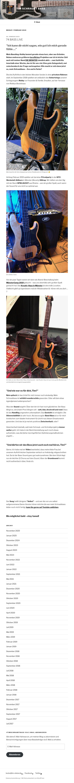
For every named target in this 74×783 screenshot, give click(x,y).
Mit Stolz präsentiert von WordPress (32, 778)
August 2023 (11, 550)
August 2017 (11, 719)
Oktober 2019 (12, 622)
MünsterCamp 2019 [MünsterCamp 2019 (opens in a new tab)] (15, 283)
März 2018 (10, 685)
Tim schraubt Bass (31, 8)
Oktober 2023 (12, 545)
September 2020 (13, 603)
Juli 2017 (9, 724)
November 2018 (13, 656)
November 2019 (13, 618)
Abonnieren (14, 754)
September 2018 (13, 666)
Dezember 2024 (13, 540)
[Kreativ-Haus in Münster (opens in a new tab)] (32, 286)
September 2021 (13, 574)
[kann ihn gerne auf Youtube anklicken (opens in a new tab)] (42, 507)
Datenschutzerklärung (13, 778)
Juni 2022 (10, 565)
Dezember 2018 (12, 651)
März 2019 (10, 637)
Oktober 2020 (12, 598)
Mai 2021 (10, 579)
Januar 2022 (11, 569)
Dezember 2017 (12, 700)
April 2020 (10, 613)
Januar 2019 (11, 646)
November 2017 (13, 704)
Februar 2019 (11, 642)
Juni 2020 (10, 608)
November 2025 (13, 531)
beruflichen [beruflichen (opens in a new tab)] (35, 57)
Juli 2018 (9, 671)
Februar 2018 (11, 690)
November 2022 (13, 560)
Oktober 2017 (12, 709)
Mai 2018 (10, 675)
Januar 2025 (11, 536)
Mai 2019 (10, 632)
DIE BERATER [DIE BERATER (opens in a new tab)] (31, 60)
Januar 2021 (11, 584)
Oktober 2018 (12, 661)
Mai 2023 (10, 555)
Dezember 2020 (13, 589)
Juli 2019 (9, 627)
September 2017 (13, 714)
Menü (37, 22)
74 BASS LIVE (14, 39)
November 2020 (13, 593)
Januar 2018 (11, 695)
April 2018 (10, 680)
